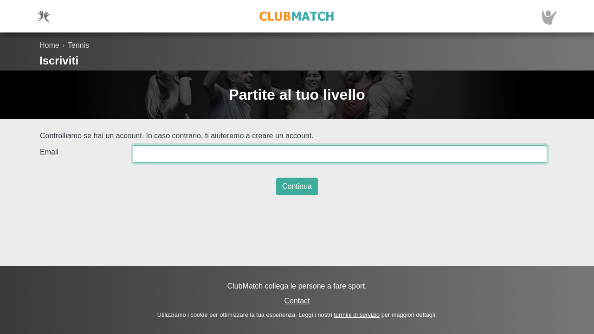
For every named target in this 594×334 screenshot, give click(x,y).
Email (49, 152)
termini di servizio (357, 314)
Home (49, 45)
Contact (297, 301)
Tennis (78, 45)
